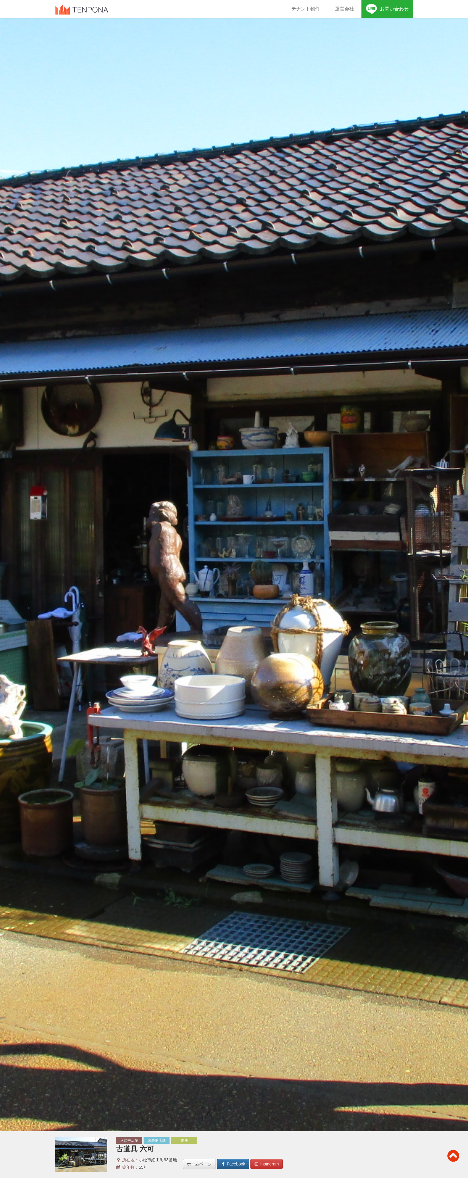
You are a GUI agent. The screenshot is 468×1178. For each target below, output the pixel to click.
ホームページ (199, 1164)
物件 (184, 1140)
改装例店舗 (157, 1140)
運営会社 (344, 8)
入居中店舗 (129, 1140)
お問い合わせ (387, 9)
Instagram (266, 1164)
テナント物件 (305, 8)
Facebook (233, 1164)
